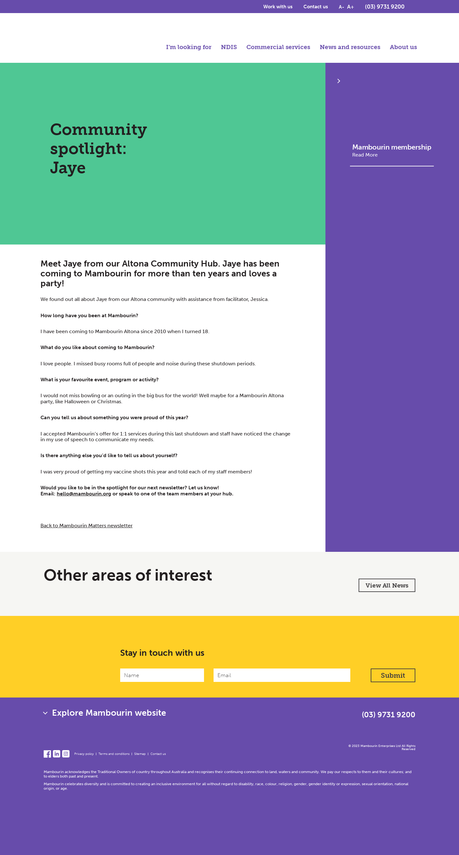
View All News (387, 585)
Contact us (315, 7)
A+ (350, 7)
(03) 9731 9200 (384, 7)
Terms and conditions (113, 754)
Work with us (278, 7)
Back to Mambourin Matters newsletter (86, 525)
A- (341, 7)
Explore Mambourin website (109, 713)
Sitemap (140, 754)
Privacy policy (84, 754)
